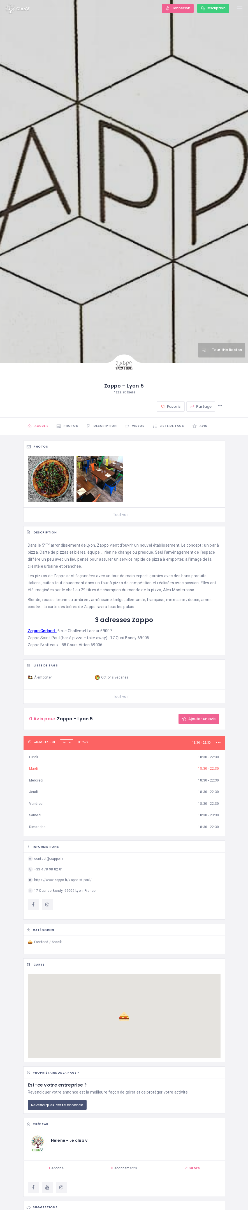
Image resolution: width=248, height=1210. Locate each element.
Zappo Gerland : (42, 631)
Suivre (192, 1168)
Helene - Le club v (69, 1140)
